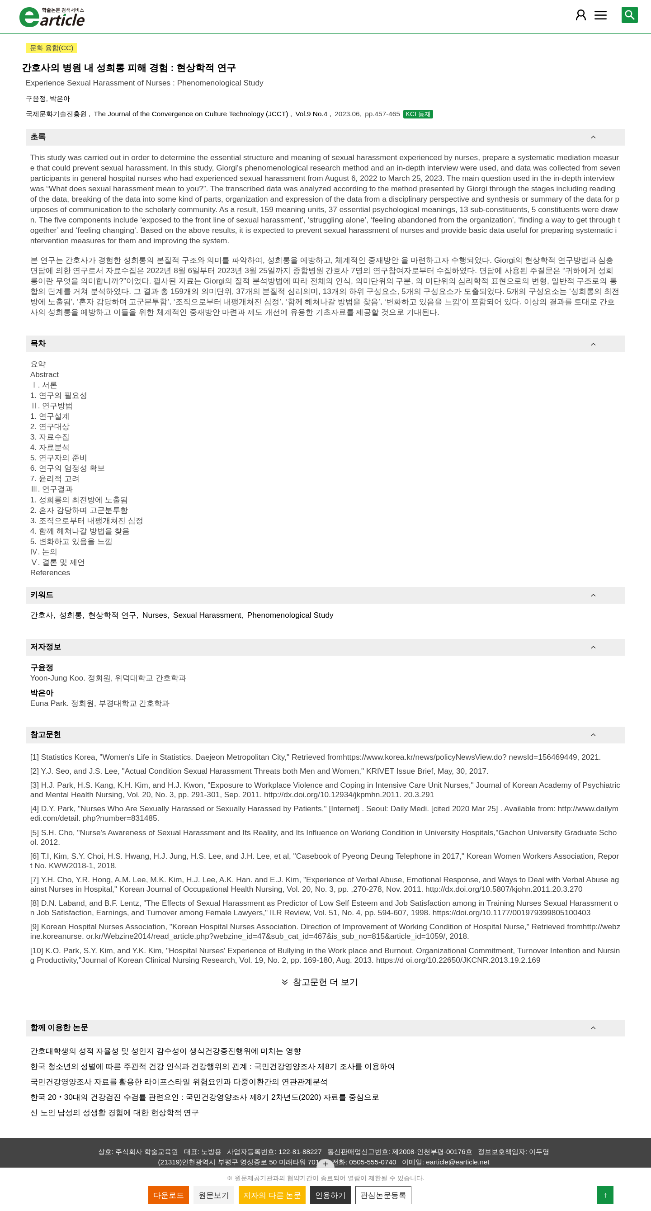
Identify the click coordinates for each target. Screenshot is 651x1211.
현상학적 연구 (112, 615)
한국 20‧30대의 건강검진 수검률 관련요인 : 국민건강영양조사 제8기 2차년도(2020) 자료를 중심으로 (204, 1097)
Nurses (154, 615)
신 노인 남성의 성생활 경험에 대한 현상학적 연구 (114, 1112)
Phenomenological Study (290, 615)
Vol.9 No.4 (312, 114)
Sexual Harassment (207, 615)
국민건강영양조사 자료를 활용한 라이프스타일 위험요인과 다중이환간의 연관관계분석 (179, 1081)
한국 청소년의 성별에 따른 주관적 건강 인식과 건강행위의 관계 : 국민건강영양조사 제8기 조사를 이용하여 (213, 1066)
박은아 (60, 98)
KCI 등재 (418, 114)
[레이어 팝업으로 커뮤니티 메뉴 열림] (600, 15)
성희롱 (70, 615)
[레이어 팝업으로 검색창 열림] (630, 15)
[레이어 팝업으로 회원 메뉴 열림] (581, 15)
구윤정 (36, 98)
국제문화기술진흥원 (57, 114)
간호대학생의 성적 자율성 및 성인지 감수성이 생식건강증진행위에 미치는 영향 (165, 1050)
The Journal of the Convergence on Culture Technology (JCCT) (192, 114)
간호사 (41, 615)
